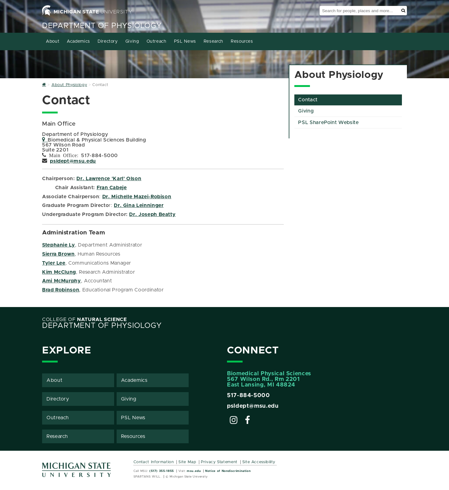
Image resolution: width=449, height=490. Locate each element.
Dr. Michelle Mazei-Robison (136, 196)
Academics (78, 41)
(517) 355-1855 (161, 471)
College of (84, 319)
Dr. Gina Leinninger (138, 205)
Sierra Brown (58, 254)
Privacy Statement (219, 462)
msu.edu (194, 471)
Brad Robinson (60, 289)
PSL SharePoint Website (328, 122)
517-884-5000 (248, 395)
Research (213, 41)
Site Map (187, 462)
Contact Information (153, 462)
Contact (307, 99)
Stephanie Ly (58, 245)
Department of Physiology (102, 26)
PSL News (185, 41)
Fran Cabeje (112, 187)
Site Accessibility (259, 462)
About (52, 41)
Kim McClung (59, 272)
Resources (242, 41)
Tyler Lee (53, 263)
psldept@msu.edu (73, 161)
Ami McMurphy (61, 280)
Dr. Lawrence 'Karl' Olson (108, 178)
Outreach (157, 41)
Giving (132, 41)
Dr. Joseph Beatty (152, 214)
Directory (108, 41)
